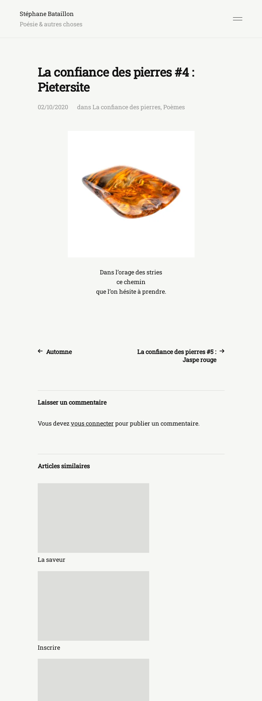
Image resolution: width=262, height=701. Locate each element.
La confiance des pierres (126, 107)
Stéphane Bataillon (47, 14)
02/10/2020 (53, 107)
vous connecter (92, 423)
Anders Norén (224, 671)
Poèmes (174, 107)
